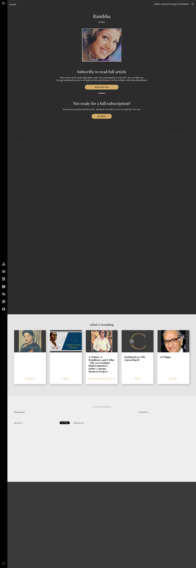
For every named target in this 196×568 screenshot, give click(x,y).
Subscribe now (102, 87)
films (137, 378)
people (12, 4)
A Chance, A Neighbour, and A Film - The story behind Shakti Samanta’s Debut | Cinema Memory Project (101, 364)
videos (66, 378)
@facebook (79, 423)
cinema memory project (101, 378)
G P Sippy (165, 357)
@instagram (19, 412)
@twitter (18, 423)
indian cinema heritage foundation (171, 4)
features (30, 378)
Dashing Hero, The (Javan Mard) (134, 359)
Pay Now (101, 116)
